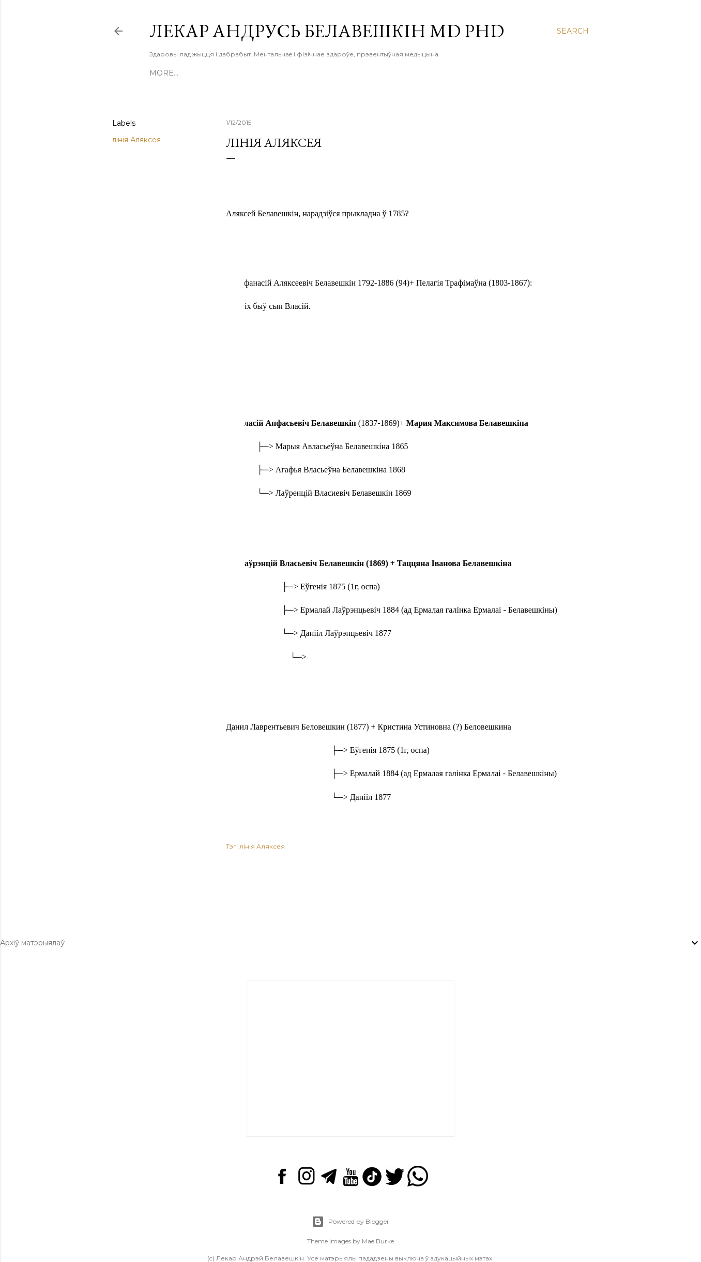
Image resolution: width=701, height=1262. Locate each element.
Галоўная (170, 73)
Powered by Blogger (350, 1196)
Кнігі (207, 73)
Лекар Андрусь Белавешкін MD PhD (326, 31)
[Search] (573, 31)
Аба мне (306, 73)
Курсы (268, 73)
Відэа (236, 73)
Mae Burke (378, 1215)
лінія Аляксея (136, 139)
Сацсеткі (349, 73)
